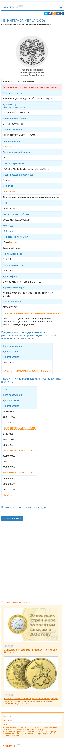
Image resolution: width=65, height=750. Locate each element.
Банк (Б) (7, 146)
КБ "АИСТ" (8, 495)
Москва (13, 242)
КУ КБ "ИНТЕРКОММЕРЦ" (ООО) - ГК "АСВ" (27, 371)
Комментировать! (12, 518)
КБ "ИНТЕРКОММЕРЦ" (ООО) (19, 428)
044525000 (9, 191)
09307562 (8, 231)
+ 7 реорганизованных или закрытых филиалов (31, 313)
